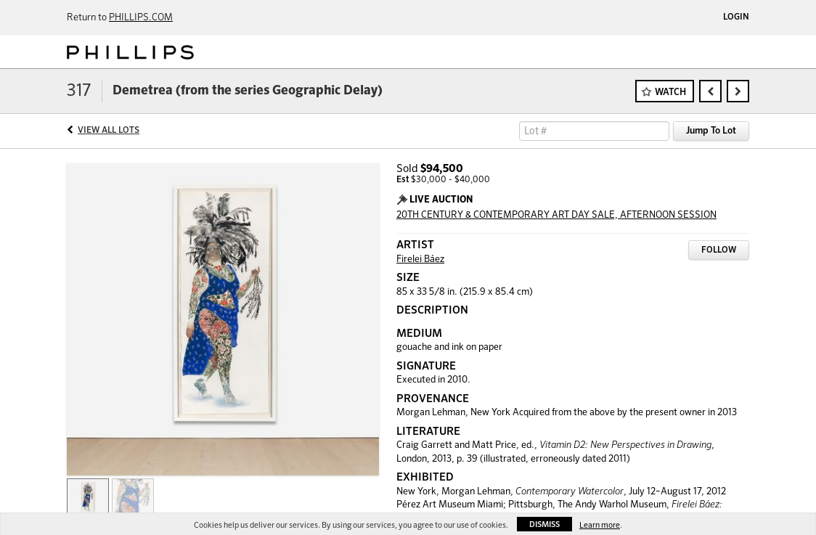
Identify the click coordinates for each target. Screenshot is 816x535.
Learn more (599, 525)
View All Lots (108, 130)
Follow (718, 250)
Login (736, 17)
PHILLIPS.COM (141, 18)
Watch (670, 92)
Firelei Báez (420, 259)
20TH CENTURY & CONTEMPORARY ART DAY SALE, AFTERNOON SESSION (556, 215)
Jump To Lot (711, 131)
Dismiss (544, 524)
